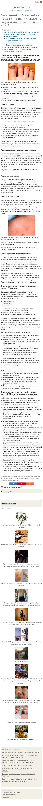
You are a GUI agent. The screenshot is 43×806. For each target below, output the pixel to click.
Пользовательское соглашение (13, 792)
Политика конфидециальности (9, 794)
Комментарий (6, 492)
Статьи (19, 11)
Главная (13, 11)
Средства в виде (9, 478)
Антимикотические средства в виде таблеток (21, 38)
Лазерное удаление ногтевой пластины (19, 45)
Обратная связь (6, 797)
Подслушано (28, 11)
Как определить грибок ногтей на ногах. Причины (20, 47)
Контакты (5, 792)
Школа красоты (21, 7)
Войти (37, 2)
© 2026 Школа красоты (7, 790)
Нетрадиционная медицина (12, 480)
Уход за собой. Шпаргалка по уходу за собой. (17, 765)
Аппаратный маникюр (13, 43)
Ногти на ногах (19, 476)
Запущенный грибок (10, 476)
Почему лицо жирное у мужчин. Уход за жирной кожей (20, 752)
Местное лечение (11, 36)
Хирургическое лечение (14, 40)
